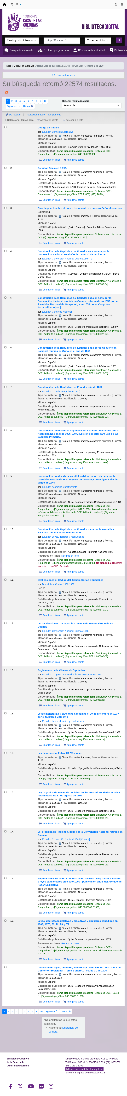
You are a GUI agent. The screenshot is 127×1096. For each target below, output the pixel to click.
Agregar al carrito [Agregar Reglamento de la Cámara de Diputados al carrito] (73, 705)
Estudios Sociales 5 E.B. (52, 168)
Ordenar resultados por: (75, 101)
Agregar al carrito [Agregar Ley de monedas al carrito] (73, 784)
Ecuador (61, 391)
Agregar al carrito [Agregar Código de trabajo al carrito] (73, 159)
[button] (11, 4)
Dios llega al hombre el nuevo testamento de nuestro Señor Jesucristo (80, 208)
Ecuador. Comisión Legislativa (57, 132)
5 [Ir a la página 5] (24, 101)
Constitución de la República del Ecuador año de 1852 (70, 387)
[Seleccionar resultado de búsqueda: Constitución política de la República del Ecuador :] (5, 476)
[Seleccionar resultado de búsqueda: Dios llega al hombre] (5, 208)
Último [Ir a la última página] (28, 106)
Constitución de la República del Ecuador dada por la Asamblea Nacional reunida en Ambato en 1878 (76, 531)
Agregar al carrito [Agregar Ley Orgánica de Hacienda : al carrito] (73, 823)
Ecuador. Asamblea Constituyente (59, 487)
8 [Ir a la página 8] (36, 101)
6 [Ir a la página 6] (28, 101)
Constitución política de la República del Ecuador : (77, 479)
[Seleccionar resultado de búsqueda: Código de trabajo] (5, 127)
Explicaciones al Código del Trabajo (70, 580)
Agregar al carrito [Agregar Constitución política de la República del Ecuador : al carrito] (73, 521)
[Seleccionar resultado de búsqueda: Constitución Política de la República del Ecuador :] (5, 430)
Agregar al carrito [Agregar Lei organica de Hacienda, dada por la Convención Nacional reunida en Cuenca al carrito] (73, 870)
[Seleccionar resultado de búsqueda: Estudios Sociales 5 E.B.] (5, 168)
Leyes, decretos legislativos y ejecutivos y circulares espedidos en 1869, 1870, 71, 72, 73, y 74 (78, 922)
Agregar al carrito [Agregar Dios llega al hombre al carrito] (73, 243)
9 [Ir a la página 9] (40, 101)
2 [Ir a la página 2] (12, 101)
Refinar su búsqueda (64, 75)
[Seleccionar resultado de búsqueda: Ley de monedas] (5, 753)
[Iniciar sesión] (116, 4)
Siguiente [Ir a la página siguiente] (13, 106)
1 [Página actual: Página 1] (8, 101)
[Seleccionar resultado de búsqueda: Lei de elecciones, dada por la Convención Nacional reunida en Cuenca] (5, 623)
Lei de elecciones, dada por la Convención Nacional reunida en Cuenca (75, 625)
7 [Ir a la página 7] (32, 101)
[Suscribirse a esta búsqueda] (6, 92)
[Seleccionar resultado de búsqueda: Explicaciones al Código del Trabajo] (5, 580)
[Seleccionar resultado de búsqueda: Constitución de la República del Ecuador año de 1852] (5, 387)
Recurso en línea (70, 555)
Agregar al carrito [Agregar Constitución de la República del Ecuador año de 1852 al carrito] (73, 422)
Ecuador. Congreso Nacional (57, 311)
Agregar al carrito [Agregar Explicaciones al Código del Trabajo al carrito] (73, 615)
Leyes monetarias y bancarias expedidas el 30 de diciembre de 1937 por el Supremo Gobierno (78, 715)
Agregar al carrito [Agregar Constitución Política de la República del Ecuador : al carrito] (73, 468)
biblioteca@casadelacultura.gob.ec (84, 1069)
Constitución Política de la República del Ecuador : (78, 433)
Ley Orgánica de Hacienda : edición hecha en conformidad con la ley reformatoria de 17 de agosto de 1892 (79, 794)
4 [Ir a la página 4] (20, 101)
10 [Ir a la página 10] (45, 101)
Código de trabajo (48, 127)
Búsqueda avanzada (21, 50)
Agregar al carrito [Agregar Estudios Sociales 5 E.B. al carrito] (73, 200)
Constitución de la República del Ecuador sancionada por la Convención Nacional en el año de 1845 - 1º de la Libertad (73, 253)
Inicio (8, 66)
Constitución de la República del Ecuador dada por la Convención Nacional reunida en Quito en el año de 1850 (77, 349)
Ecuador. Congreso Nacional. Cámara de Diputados (72, 674)
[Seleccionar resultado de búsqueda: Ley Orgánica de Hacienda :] (5, 792)
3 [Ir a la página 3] (16, 101)
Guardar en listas (49, 159)
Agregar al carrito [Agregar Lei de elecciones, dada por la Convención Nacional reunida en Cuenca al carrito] (73, 662)
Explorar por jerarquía (56, 50)
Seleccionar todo (36, 114)
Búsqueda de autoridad (91, 50)
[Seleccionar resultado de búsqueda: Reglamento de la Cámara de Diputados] (5, 670)
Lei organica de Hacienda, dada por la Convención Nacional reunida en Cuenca (80, 833)
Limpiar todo (54, 114)
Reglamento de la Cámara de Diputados (61, 670)
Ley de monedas (60, 753)
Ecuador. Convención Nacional (67, 258)
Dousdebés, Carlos (58, 584)
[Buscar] (119, 40)
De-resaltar (13, 114)
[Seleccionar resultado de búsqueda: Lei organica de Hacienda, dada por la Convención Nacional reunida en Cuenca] (5, 831)
